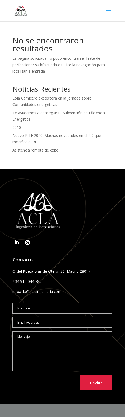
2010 (16, 127)
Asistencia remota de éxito (35, 150)
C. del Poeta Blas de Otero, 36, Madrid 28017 (51, 271)
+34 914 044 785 (26, 281)
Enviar (96, 382)
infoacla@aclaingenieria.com (36, 291)
